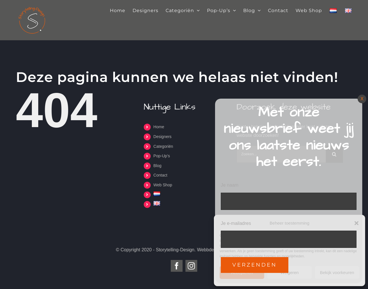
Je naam (229, 185)
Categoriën (163, 146)
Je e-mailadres (236, 223)
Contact (160, 175)
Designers (163, 136)
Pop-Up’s (162, 156)
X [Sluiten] (362, 98)
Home (159, 127)
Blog (158, 165)
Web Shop (163, 185)
